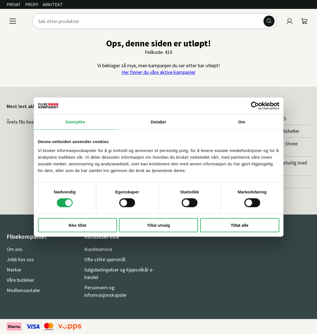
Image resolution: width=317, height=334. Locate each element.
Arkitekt (53, 4)
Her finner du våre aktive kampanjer (158, 72)
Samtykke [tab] (75, 121)
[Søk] (269, 21)
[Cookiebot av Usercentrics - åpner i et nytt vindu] (255, 106)
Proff (31, 4)
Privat (14, 4)
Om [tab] (241, 121)
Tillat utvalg (158, 225)
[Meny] (13, 21)
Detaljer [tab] (158, 121)
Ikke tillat (77, 225)
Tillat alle (239, 225)
